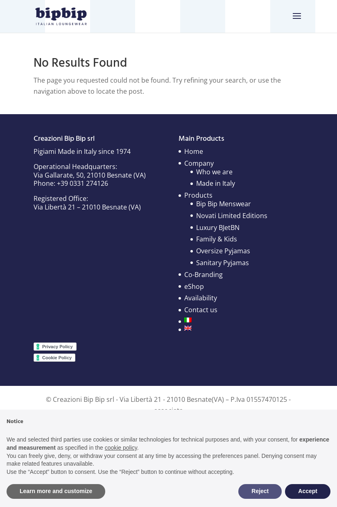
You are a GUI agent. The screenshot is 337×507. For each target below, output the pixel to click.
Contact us (200, 309)
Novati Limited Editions (231, 215)
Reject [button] (260, 491)
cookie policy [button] (121, 447)
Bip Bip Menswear (223, 203)
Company (199, 163)
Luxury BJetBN (218, 227)
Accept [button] (307, 491)
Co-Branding (203, 274)
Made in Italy (215, 183)
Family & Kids (216, 238)
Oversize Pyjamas (223, 250)
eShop (194, 286)
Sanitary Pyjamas (222, 262)
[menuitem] (225, 320)
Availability (200, 297)
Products (198, 195)
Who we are (214, 171)
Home (193, 151)
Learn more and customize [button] (56, 491)
